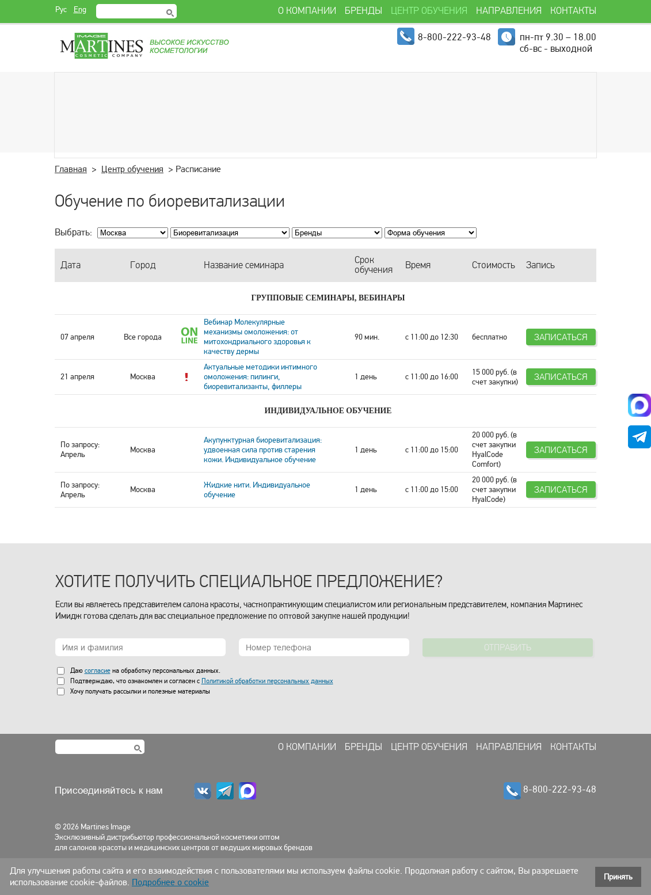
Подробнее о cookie (170, 882)
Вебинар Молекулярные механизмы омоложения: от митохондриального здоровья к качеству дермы (257, 336)
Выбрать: (73, 232)
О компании (307, 747)
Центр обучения (132, 169)
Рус (61, 9)
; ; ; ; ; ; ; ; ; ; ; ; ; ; (337, 232)
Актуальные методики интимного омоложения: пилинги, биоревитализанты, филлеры (260, 376)
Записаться (561, 337)
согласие (98, 671)
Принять (618, 877)
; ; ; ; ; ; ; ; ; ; (230, 232)
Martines (144, 46)
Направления (509, 747)
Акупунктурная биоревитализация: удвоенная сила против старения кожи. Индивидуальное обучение (263, 449)
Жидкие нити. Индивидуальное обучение (257, 490)
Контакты (573, 747)
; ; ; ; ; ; (430, 232)
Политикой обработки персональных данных (267, 681)
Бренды (363, 747)
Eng (80, 9)
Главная (71, 169)
